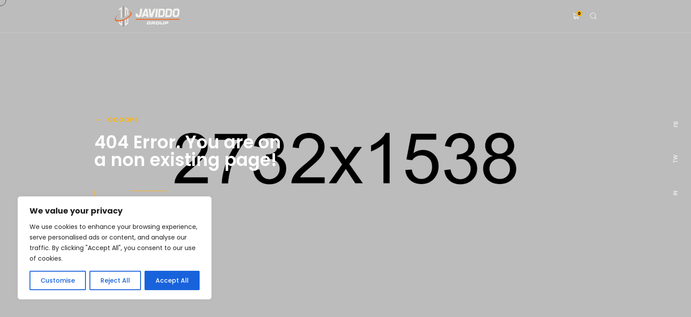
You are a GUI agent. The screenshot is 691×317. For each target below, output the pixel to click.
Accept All (172, 280)
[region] (115, 247)
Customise (58, 280)
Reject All (115, 280)
